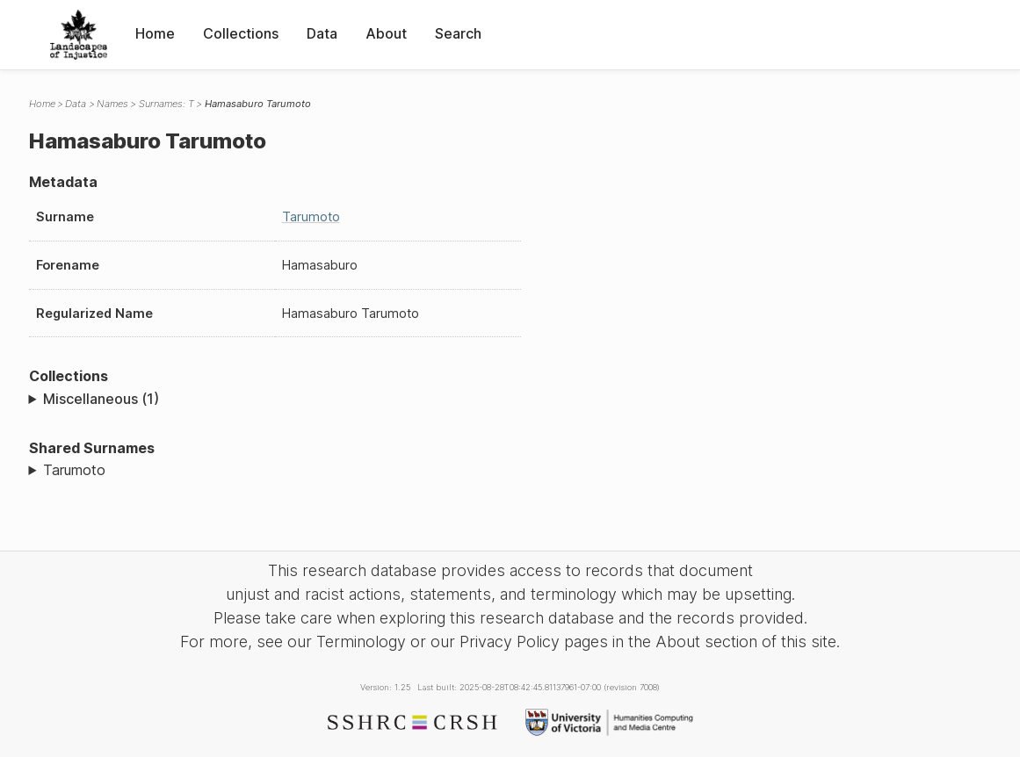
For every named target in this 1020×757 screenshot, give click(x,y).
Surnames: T (166, 103)
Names (112, 103)
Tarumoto (311, 216)
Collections (241, 33)
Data (322, 33)
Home (155, 33)
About (386, 33)
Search (458, 33)
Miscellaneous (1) (101, 398)
